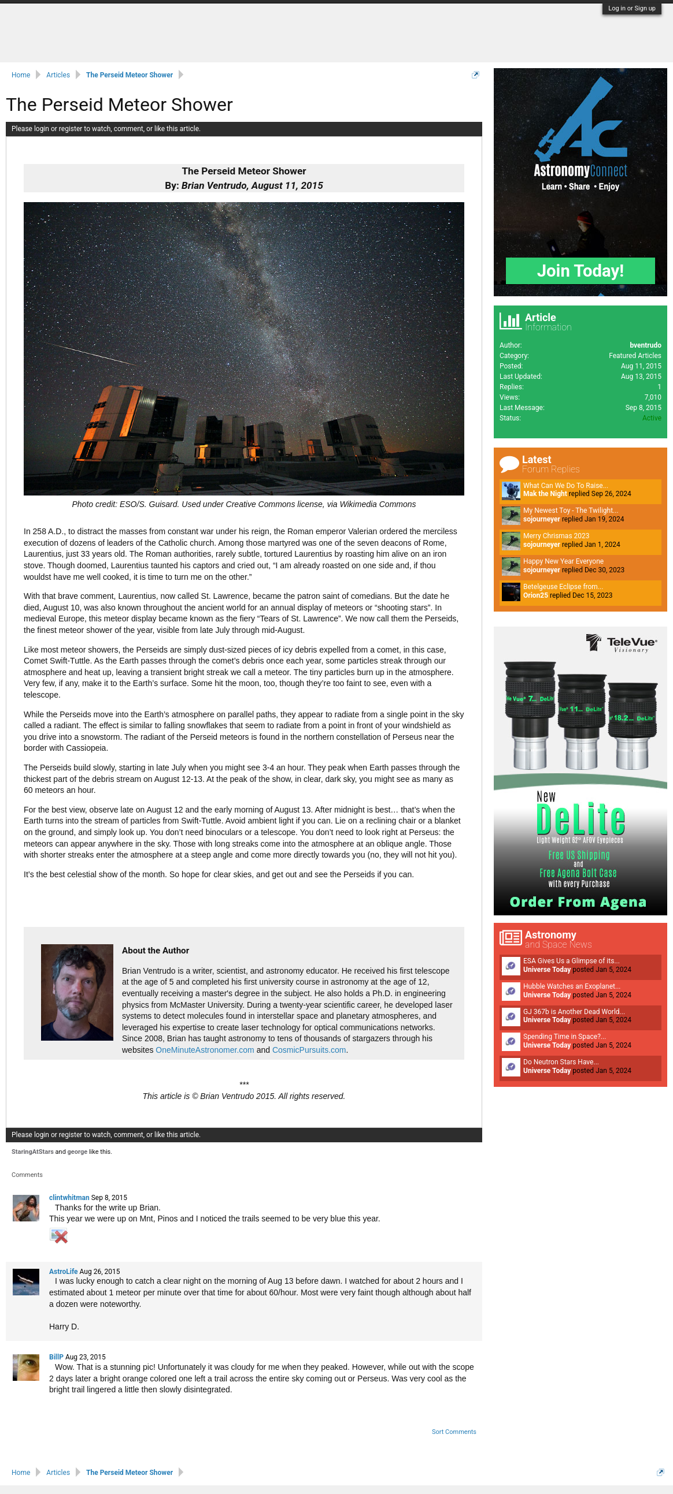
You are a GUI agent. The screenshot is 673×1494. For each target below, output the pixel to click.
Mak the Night (545, 494)
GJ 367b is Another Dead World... (574, 1012)
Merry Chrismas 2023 (556, 536)
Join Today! (580, 271)
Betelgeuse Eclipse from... (563, 587)
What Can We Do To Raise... (565, 486)
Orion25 (535, 595)
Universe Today (547, 970)
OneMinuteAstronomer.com (205, 1050)
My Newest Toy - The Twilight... (571, 510)
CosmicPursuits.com (309, 1050)
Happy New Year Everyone (563, 561)
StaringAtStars (33, 1152)
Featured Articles (635, 356)
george (78, 1152)
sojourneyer (541, 519)
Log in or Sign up (632, 8)
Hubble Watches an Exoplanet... (571, 986)
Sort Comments (454, 1432)
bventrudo (645, 345)
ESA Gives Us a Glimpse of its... (571, 961)
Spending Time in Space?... (564, 1037)
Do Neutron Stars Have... (561, 1062)
